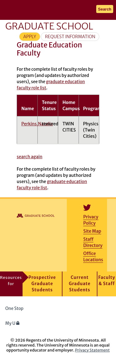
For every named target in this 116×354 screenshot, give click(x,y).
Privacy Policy (90, 220)
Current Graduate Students (80, 284)
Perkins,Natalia (37, 124)
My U (12, 323)
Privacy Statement (92, 349)
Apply (29, 36)
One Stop (14, 308)
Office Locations (93, 256)
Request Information (70, 36)
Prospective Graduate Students (42, 284)
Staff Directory (92, 242)
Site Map (92, 231)
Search (104, 9)
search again (29, 156)
